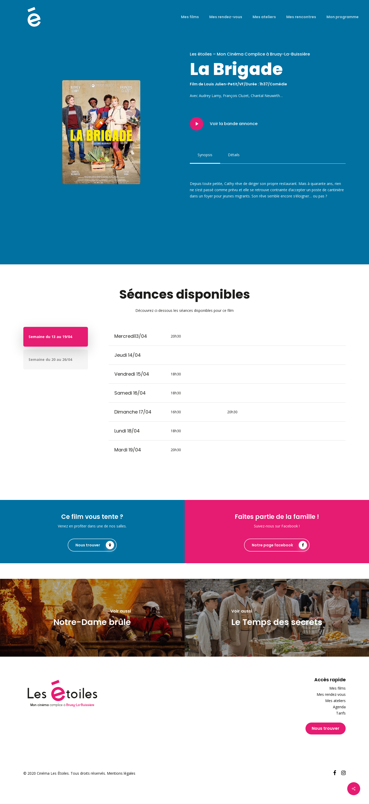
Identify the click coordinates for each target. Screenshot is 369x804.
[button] (205, 155)
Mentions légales (121, 773)
